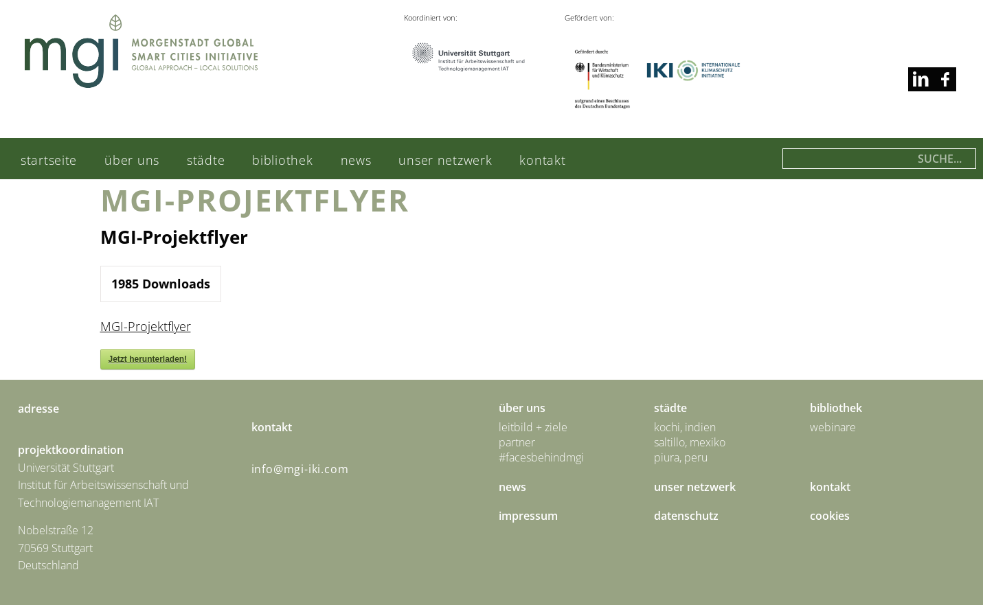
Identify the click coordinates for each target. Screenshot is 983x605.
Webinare (833, 427)
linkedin (944, 79)
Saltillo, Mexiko (689, 442)
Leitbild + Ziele (533, 427)
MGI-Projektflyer (145, 326)
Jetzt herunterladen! (148, 359)
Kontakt (542, 160)
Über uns (131, 160)
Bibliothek (282, 160)
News (356, 160)
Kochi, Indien (685, 427)
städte (206, 160)
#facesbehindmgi (541, 457)
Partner (517, 442)
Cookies (830, 515)
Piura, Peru (681, 457)
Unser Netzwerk (445, 160)
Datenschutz (686, 515)
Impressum (528, 515)
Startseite (49, 160)
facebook (920, 79)
